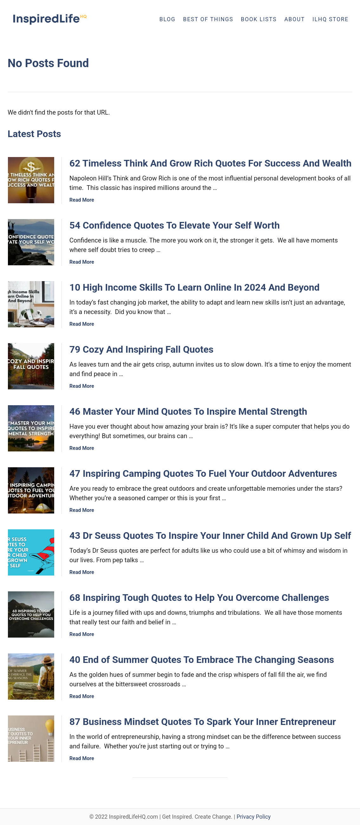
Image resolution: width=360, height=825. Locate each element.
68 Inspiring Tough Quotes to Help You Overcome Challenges (199, 597)
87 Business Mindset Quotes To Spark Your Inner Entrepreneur (202, 721)
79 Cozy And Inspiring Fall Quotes (141, 349)
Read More (81, 200)
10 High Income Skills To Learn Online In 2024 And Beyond (194, 287)
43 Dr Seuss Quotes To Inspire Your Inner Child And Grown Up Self (210, 535)
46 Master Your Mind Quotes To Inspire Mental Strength (188, 411)
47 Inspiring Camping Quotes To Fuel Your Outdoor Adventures (203, 473)
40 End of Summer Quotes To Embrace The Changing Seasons (201, 659)
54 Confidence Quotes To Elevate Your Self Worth (174, 225)
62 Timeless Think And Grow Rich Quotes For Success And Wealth (210, 163)
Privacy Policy (253, 817)
